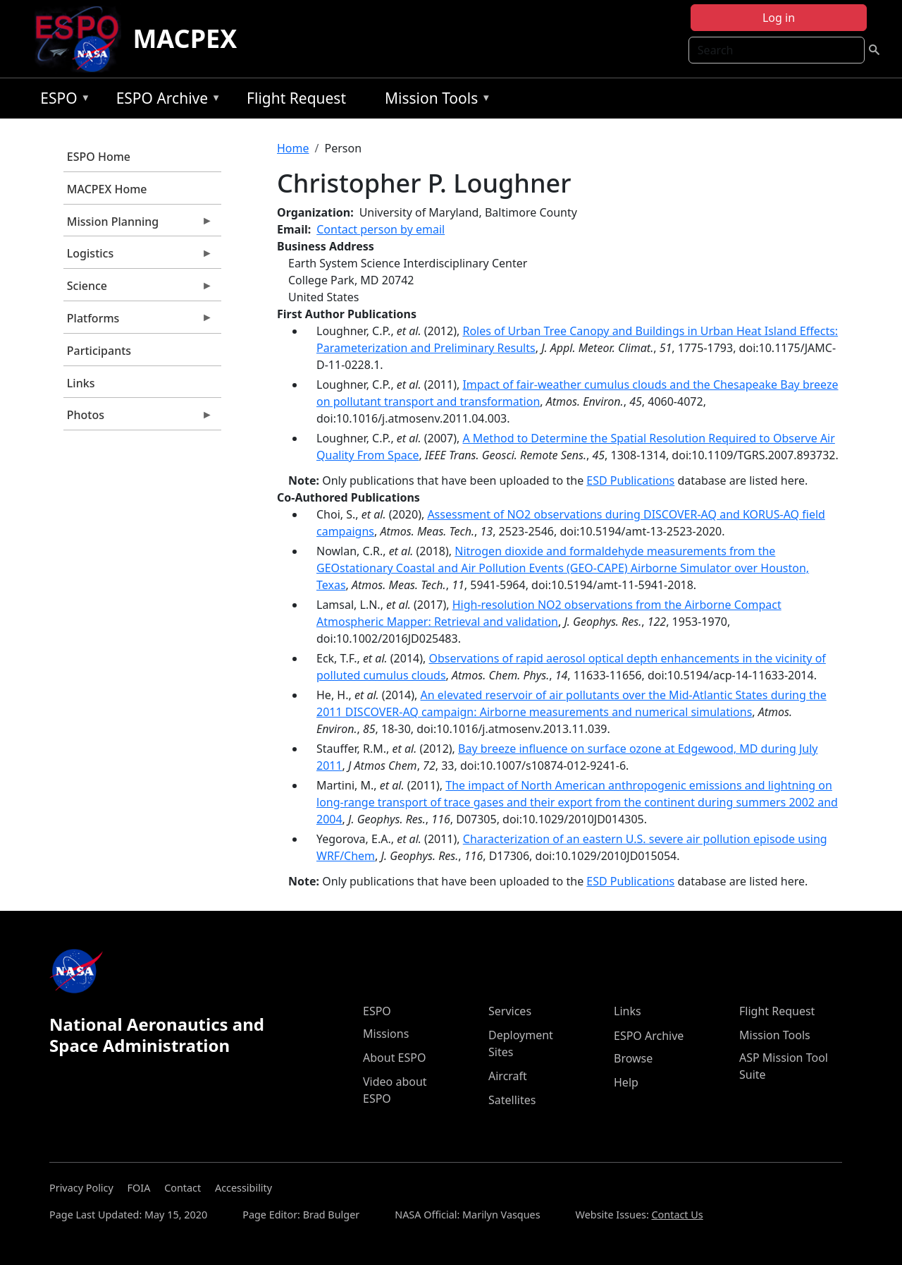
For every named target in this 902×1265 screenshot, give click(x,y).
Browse (633, 1058)
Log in (778, 17)
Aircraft (507, 1076)
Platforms (138, 321)
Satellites (512, 1100)
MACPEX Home (107, 189)
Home (293, 148)
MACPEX (184, 38)
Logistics (138, 257)
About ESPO (394, 1057)
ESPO (61, 100)
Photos (138, 418)
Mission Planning (138, 225)
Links (81, 383)
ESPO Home (98, 156)
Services (509, 1011)
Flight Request (296, 98)
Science (138, 289)
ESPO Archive (165, 100)
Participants (99, 350)
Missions (386, 1033)
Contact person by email (380, 229)
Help (626, 1082)
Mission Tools (434, 100)
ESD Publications (630, 480)
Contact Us (677, 1214)
